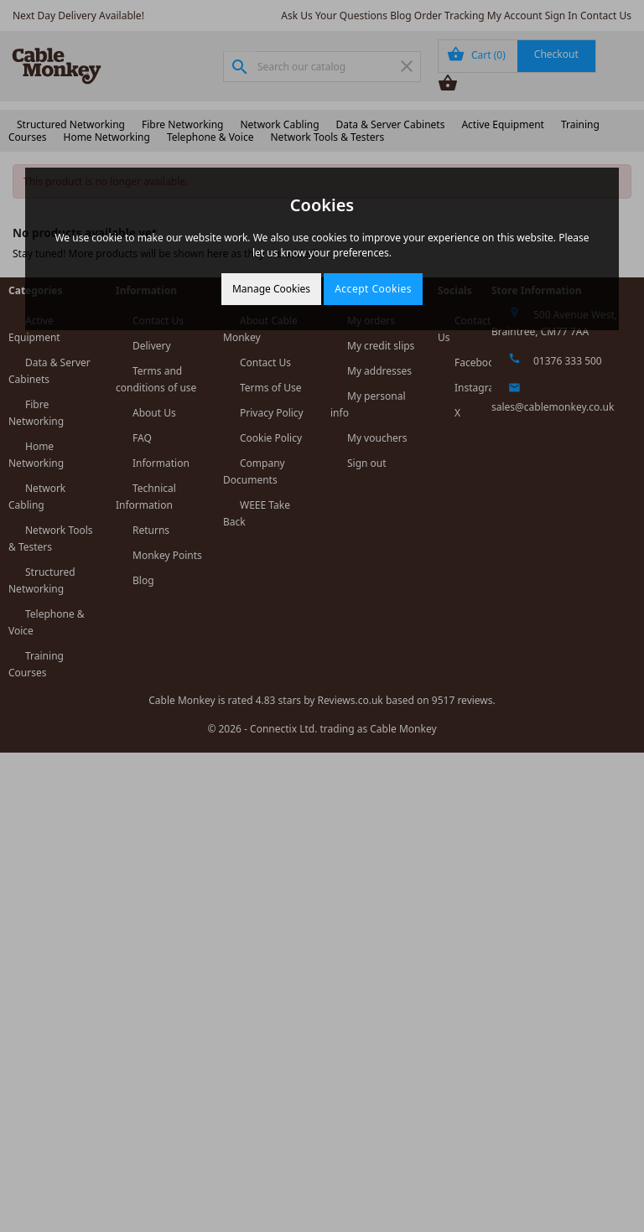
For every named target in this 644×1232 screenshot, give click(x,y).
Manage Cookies (271, 289)
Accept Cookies (373, 289)
